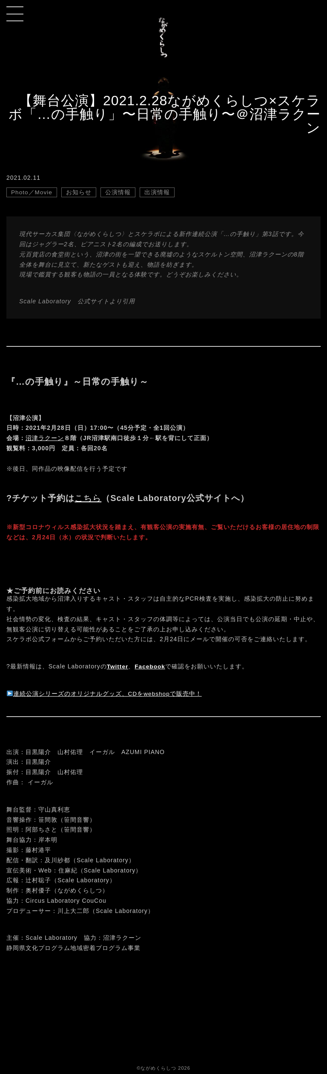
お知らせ (79, 192)
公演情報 (119, 192)
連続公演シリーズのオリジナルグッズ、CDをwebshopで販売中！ (105, 693)
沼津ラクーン (45, 438)
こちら (88, 498)
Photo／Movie (32, 192)
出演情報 (158, 192)
